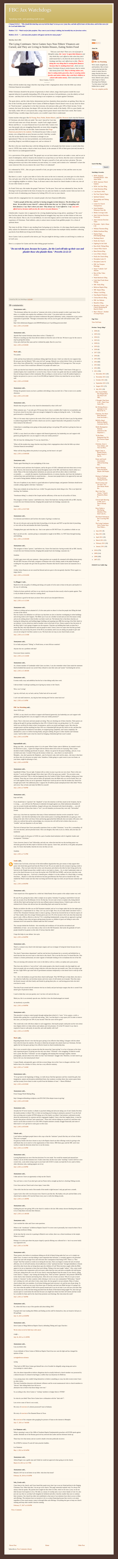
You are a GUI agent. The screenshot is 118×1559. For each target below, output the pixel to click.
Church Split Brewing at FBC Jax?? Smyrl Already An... (102, 502)
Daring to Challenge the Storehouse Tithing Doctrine (102, 478)
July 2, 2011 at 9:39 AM (21, 381)
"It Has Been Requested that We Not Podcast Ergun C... (102, 438)
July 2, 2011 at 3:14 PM (21, 700)
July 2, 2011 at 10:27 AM (21, 509)
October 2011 (100, 380)
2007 (96, 559)
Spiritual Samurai (99, 197)
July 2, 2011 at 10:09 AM (21, 453)
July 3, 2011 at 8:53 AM (21, 1101)
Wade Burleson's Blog (100, 277)
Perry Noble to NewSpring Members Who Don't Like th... (101, 511)
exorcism (24, 1407)
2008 (96, 556)
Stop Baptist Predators (100, 295)
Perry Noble (41, 118)
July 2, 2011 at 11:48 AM (21, 671)
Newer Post (12, 1545)
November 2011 (101, 377)
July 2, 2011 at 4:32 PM (21, 737)
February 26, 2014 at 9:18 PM (23, 1475)
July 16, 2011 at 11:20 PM (22, 1337)
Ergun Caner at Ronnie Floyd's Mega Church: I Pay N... (101, 453)
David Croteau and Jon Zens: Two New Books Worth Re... (102, 485)
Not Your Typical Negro (101, 194)
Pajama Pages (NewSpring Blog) (99, 235)
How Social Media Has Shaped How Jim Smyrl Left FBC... (102, 394)
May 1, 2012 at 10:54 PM (21, 1450)
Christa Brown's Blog (100, 297)
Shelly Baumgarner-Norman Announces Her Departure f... (102, 429)
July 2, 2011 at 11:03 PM (21, 1031)
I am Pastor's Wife (99, 191)
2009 (96, 553)
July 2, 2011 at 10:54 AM (21, 575)
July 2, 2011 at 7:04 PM (21, 788)
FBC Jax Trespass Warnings (99, 265)
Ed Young (32, 118)
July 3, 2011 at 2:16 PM (21, 1148)
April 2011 (99, 537)
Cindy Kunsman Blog (100, 189)
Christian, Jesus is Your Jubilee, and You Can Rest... (102, 446)
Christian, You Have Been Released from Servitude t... (102, 415)
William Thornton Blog (101, 228)
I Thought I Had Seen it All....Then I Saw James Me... (102, 402)
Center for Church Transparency (99, 205)
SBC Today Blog (99, 284)
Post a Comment (16, 1510)
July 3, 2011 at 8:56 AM (21, 1126)
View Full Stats (96, 322)
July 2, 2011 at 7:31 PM (21, 854)
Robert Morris (51, 118)
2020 (96, 343)
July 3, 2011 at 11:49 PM (21, 1199)
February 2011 (100, 543)
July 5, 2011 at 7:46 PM (21, 1297)
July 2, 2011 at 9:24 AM (21, 326)
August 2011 (100, 386)
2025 (96, 334)
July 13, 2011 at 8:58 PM (21, 1316)
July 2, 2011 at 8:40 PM (21, 937)
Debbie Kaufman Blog (101, 231)
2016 (96, 356)
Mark (15, 352)
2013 (96, 365)
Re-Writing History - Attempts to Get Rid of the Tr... (102, 409)
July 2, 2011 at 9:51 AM (21, 396)
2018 (96, 349)
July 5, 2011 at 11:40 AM (21, 1214)
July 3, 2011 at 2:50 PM (21, 1167)
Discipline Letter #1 (100, 259)
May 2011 (99, 534)
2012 (96, 368)
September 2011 (101, 383)
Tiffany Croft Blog (99, 292)
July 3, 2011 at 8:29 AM (21, 1084)
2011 (96, 371)
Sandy (16, 861)
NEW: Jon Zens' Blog (100, 186)
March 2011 (100, 540)
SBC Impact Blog (99, 290)
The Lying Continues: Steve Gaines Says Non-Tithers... (102, 525)
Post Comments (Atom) (24, 1549)
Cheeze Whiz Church (100, 248)
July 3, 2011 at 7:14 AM (21, 1067)
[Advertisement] (47, 1527)
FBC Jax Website (99, 300)
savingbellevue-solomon (21, 1357)
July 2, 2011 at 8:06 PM (21, 884)
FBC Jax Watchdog (20, 707)
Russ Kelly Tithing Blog (101, 246)
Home (47, 1545)
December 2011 (101, 374)
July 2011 (99, 389)
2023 (96, 340)
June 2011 (99, 531)
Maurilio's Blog (98, 303)
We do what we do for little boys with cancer (27, 1330)
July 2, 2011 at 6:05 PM (21, 762)
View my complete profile (100, 89)
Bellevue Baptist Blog (100, 287)
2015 (96, 359)
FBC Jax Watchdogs (30, 10)
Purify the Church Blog (101, 256)
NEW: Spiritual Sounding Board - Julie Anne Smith (101, 177)
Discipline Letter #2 (100, 261)
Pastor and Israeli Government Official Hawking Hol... (102, 461)
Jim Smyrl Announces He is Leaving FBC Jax (102, 518)
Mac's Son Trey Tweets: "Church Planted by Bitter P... (102, 494)
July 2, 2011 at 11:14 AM (21, 656)
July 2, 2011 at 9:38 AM (21, 345)
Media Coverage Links (101, 213)
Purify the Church (99, 241)
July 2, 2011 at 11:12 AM (21, 600)
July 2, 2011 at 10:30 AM (21, 539)
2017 (96, 352)
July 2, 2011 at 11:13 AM (21, 635)
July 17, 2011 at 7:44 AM (21, 1422)
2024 (96, 337)
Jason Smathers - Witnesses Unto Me (100, 209)
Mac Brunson (63, 118)
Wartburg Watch (99, 238)
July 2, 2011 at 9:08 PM (21, 1005)
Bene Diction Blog (99, 251)
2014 (96, 362)
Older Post (81, 1545)
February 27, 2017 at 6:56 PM (23, 1505)
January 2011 (100, 546)
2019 (96, 346)
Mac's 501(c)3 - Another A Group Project (101, 312)
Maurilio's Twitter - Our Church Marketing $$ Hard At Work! (101, 307)
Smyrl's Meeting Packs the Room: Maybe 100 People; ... (102, 470)
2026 (96, 331)
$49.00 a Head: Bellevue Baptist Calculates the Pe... (102, 422)
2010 (96, 550)
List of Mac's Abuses (100, 254)
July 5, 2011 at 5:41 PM (21, 1245)
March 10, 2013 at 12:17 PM (22, 1463)
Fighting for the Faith (100, 243)
